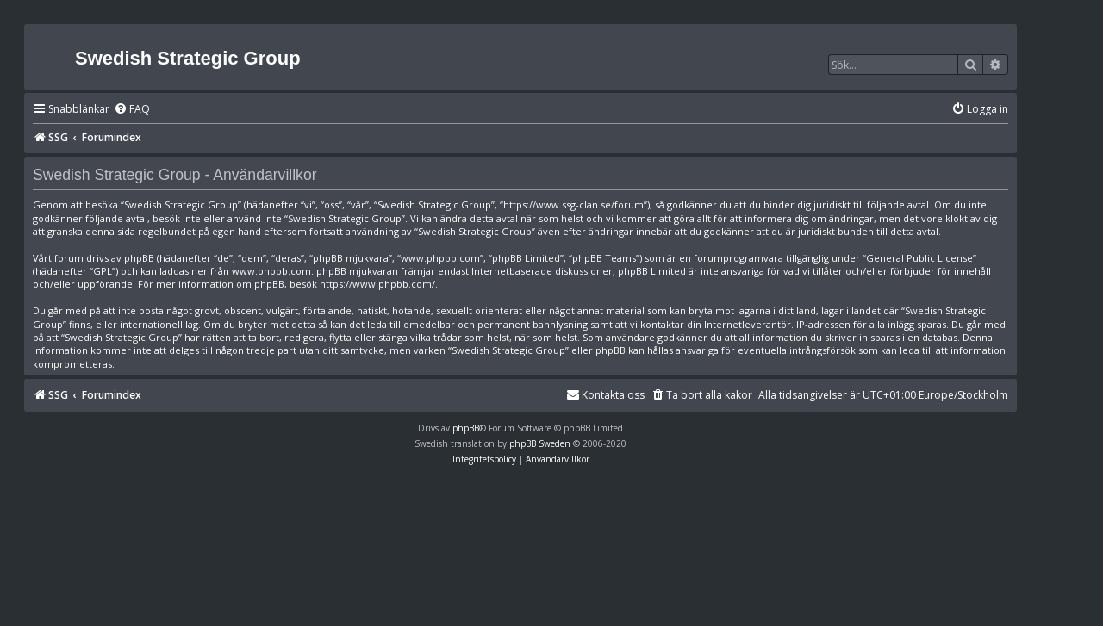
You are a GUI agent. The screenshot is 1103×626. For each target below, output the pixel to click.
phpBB (465, 428)
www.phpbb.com (271, 270)
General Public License (919, 257)
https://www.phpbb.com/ (377, 283)
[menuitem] (132, 109)
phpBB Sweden (539, 443)
